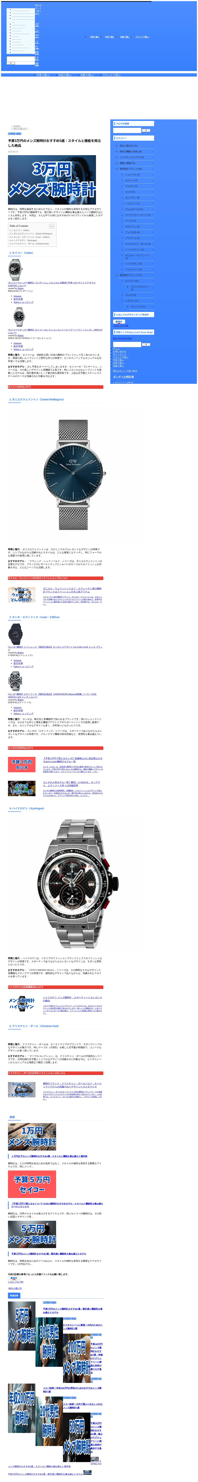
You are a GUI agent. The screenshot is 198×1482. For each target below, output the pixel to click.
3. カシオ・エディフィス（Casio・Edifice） (31, 237)
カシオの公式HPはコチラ (20, 748)
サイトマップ (119, 354)
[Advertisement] (99, 98)
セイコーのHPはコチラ (19, 386)
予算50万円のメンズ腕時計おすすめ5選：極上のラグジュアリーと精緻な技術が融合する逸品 (96, 1437)
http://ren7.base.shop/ (122, 338)
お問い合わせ (119, 351)
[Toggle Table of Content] (50, 226)
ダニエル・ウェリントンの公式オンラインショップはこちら (38, 578)
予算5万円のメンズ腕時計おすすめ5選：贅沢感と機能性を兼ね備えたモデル (48, 1254)
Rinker (21, 288)
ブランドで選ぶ (142, 37)
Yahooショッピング (23, 302)
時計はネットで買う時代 (125, 371)
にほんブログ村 (15, 1282)
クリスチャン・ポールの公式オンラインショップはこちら (36, 1073)
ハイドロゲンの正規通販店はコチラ (25, 987)
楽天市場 (18, 299)
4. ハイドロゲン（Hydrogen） (24, 240)
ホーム (116, 348)
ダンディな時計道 (123, 376)
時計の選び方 (15, 1288)
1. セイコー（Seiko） (21, 230)
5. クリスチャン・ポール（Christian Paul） (30, 243)
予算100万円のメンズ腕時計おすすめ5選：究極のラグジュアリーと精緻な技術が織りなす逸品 (96, 1358)
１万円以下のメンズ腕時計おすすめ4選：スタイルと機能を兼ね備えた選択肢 (49, 1156)
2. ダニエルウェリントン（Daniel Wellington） (32, 233)
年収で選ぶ (110, 37)
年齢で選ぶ (125, 37)
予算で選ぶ (95, 37)
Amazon (17, 296)
